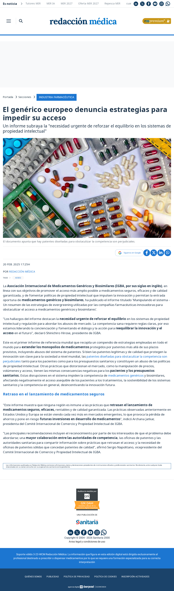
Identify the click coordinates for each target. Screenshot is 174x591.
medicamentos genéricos (126, 375)
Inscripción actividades (139, 576)
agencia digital (73, 586)
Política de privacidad (75, 576)
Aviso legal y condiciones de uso (87, 541)
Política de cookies (107, 576)
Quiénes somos (28, 576)
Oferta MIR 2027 (88, 3)
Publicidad (49, 576)
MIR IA (50, 3)
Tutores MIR (33, 3)
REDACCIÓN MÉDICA (22, 271)
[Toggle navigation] (8, 21)
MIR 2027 (66, 3)
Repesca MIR (112, 3)
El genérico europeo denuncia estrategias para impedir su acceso (85, 113)
